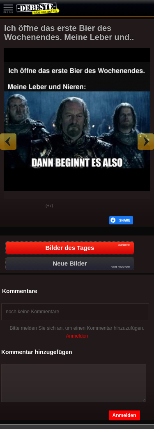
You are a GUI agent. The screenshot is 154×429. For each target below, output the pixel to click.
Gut (12, 206)
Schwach (33, 206)
